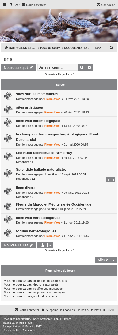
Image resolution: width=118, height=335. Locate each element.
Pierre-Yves (52, 98)
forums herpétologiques (36, 231)
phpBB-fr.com (24, 322)
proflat (13, 326)
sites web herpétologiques (38, 218)
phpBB (25, 319)
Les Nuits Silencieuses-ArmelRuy (44, 153)
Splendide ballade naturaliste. (41, 169)
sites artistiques (29, 107)
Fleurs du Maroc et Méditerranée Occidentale (53, 204)
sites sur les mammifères (37, 94)
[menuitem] (14, 5)
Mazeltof (30, 326)
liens (6, 59)
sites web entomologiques (38, 121)
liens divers (26, 188)
